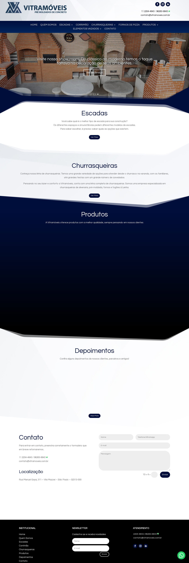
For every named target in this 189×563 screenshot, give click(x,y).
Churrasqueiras (27, 549)
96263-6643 (163, 11)
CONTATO (110, 29)
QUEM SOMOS (48, 25)
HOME (33, 25)
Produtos (24, 553)
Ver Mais (94, 137)
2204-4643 (138, 534)
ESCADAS (64, 25)
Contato (23, 561)
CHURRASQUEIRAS (102, 25)
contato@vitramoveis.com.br (155, 15)
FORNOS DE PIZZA (129, 25)
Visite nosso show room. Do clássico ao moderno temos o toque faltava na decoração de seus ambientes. (94, 61)
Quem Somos (26, 538)
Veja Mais (94, 416)
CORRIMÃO (82, 25)
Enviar (165, 475)
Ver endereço (94, 72)
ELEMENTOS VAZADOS (86, 29)
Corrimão (23, 546)
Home (22, 534)
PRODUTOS (149, 25)
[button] (181, 555)
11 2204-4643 (147, 11)
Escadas (23, 542)
